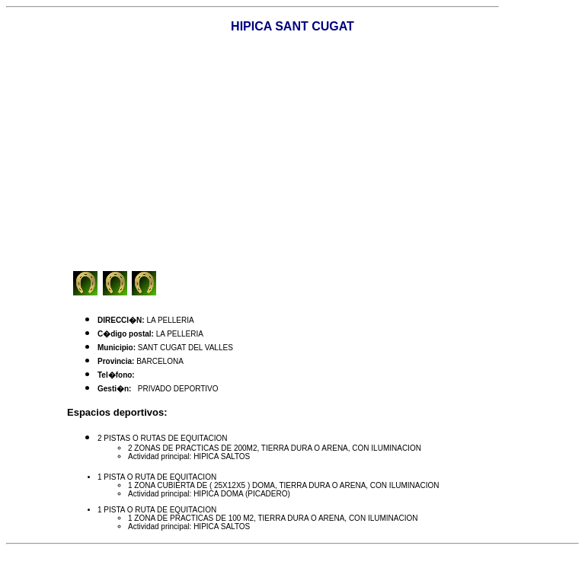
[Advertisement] (326, 152)
